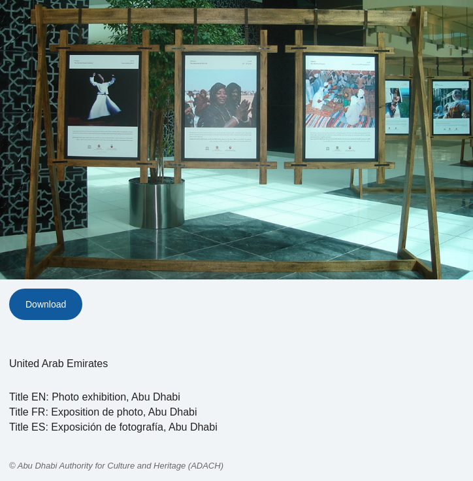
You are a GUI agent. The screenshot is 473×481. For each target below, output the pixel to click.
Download (45, 304)
